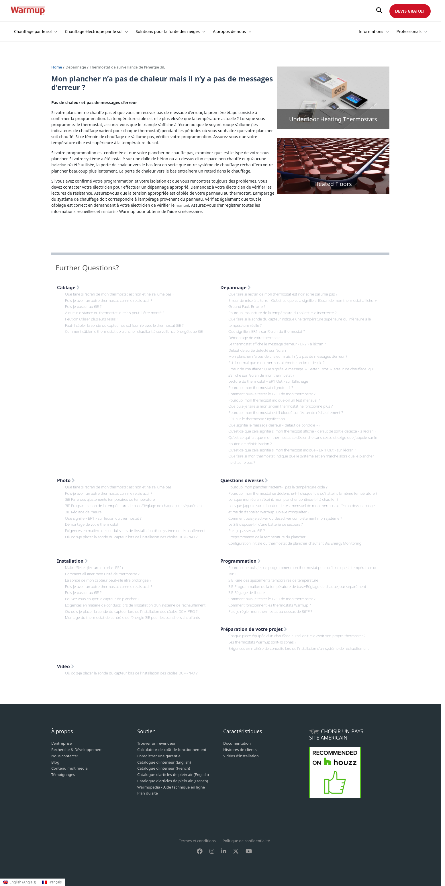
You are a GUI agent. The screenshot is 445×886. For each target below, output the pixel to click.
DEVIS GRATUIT (410, 11)
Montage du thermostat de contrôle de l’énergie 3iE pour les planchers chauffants (136, 618)
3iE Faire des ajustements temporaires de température (113, 498)
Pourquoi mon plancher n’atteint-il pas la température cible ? (281, 486)
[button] (379, 11)
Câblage (68, 286)
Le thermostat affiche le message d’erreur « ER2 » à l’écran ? (280, 341)
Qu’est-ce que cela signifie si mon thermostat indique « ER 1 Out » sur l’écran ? (296, 449)
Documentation (237, 743)
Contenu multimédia (70, 767)
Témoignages (64, 774)
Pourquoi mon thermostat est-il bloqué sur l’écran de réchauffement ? (289, 407)
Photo (66, 479)
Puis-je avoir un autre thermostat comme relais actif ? (111, 299)
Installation (72, 564)
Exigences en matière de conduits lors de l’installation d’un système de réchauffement (140, 528)
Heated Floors (333, 184)
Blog (55, 761)
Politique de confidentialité (247, 841)
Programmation (240, 564)
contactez (110, 210)
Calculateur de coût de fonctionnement (174, 749)
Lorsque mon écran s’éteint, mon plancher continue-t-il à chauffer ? (286, 504)
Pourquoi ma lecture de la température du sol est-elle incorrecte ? (286, 311)
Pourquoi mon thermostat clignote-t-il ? (262, 383)
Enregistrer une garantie (160, 755)
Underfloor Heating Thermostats (333, 119)
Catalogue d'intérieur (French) (165, 767)
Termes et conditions (195, 841)
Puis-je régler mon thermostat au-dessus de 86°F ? (272, 612)
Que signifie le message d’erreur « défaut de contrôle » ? (277, 419)
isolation (59, 164)
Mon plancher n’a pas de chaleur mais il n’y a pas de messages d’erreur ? (291, 353)
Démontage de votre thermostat (256, 335)
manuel (183, 204)
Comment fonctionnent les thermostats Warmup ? (272, 606)
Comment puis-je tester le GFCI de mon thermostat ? (274, 389)
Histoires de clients (241, 749)
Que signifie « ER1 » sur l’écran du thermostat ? (269, 329)
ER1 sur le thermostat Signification (258, 413)
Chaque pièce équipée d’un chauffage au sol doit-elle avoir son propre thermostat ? (301, 637)
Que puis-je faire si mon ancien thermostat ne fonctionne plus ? (283, 401)
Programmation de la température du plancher (269, 540)
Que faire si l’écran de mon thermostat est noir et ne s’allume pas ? (123, 293)
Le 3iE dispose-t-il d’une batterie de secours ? (267, 528)
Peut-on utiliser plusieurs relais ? (93, 317)
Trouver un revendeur (157, 743)
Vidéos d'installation (242, 755)
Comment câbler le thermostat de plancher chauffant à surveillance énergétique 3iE (138, 329)
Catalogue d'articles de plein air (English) (175, 774)
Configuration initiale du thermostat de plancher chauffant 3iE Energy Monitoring (299, 546)
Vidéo (65, 667)
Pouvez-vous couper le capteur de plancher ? (104, 600)
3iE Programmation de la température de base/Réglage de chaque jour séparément (138, 504)
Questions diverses (244, 479)
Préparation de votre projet (253, 630)
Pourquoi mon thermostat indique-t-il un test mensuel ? (277, 395)
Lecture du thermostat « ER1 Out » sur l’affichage (270, 377)
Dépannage (77, 67)
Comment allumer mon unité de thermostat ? (104, 576)
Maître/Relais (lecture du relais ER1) (95, 570)
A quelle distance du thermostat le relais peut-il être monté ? (117, 311)
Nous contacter (65, 755)
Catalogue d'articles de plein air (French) (175, 780)
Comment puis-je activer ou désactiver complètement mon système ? (288, 522)
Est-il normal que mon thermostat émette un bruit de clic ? (279, 359)
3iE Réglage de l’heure (84, 510)
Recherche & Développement (78, 749)
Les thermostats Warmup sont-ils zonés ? (264, 643)
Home (57, 67)
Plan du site (148, 792)
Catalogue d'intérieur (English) (165, 761)
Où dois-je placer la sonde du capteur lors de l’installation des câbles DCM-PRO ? (135, 534)
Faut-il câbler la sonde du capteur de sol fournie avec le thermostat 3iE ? (128, 323)
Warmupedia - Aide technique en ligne (173, 786)
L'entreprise (62, 743)
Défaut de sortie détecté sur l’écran (259, 347)
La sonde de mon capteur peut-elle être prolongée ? (111, 582)
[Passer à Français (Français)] (51, 882)
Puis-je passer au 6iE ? (84, 305)
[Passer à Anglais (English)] (19, 882)
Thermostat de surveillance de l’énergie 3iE (132, 67)
